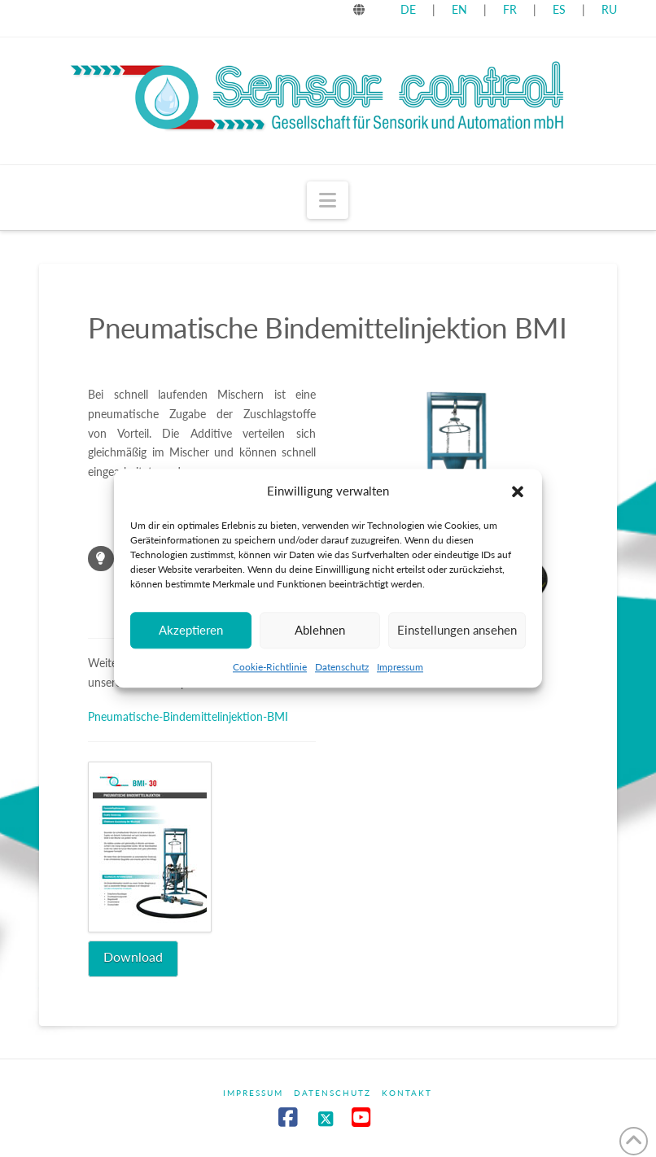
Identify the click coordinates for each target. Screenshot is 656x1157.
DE (408, 9)
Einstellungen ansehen (457, 629)
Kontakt (407, 1093)
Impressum (400, 667)
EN (459, 9)
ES (561, 9)
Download (133, 956)
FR (510, 9)
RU (609, 9)
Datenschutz (342, 667)
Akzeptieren (191, 629)
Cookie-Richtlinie (270, 667)
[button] (517, 491)
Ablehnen (320, 629)
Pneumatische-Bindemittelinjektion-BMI (188, 716)
